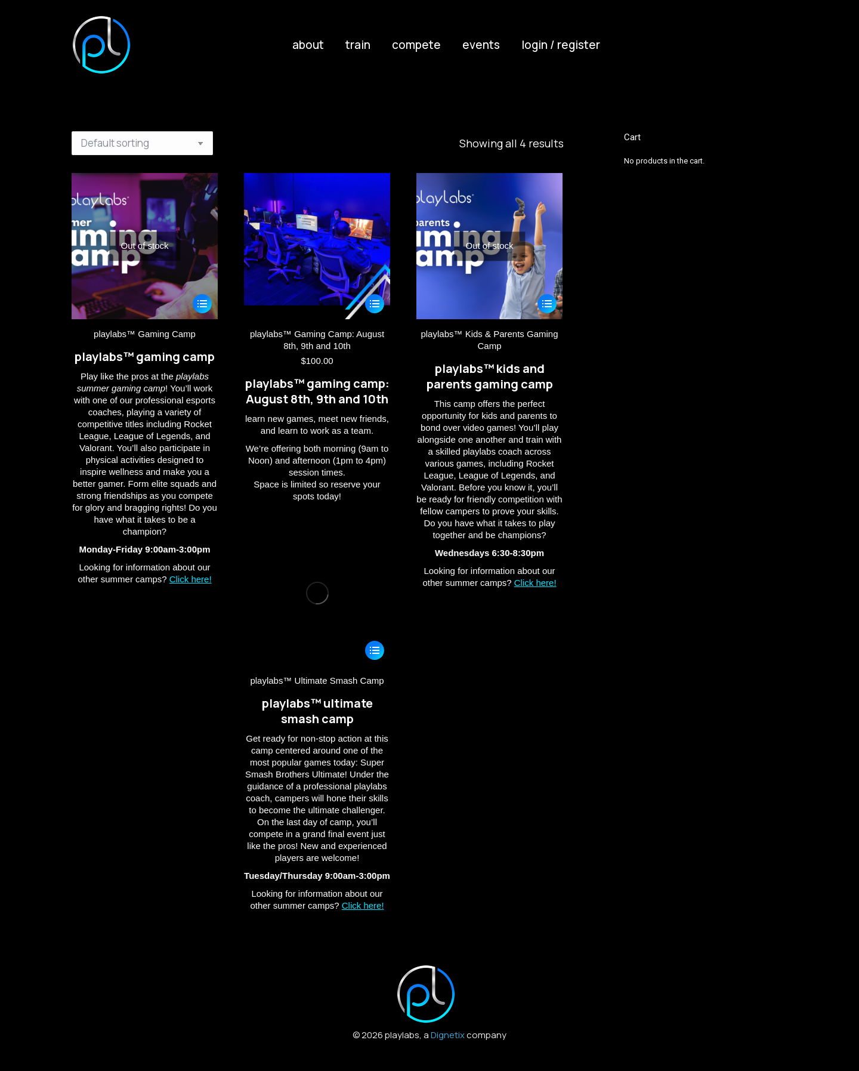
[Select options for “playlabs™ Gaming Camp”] (202, 303)
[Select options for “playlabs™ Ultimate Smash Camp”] (374, 650)
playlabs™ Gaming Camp (145, 334)
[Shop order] (142, 143)
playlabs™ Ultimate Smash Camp (317, 680)
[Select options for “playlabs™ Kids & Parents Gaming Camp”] (547, 303)
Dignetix (448, 1035)
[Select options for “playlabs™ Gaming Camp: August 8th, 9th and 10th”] (374, 303)
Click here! (190, 579)
